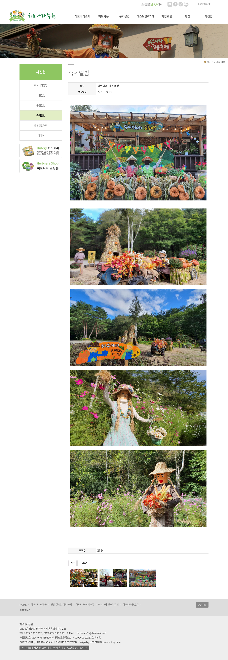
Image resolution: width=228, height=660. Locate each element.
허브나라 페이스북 (85, 604)
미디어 (41, 135)
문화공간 (124, 16)
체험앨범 (40, 95)
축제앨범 (40, 115)
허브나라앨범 (40, 85)
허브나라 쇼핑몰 (39, 604)
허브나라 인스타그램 (108, 604)
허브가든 (103, 16)
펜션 (187, 16)
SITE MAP (25, 610)
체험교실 (166, 16)
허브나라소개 (82, 16)
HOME (23, 604)
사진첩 (209, 16)
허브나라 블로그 (131, 604)
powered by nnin (112, 642)
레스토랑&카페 (145, 16)
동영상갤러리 (40, 125)
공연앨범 (40, 105)
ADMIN (202, 604)
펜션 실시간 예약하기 (61, 604)
